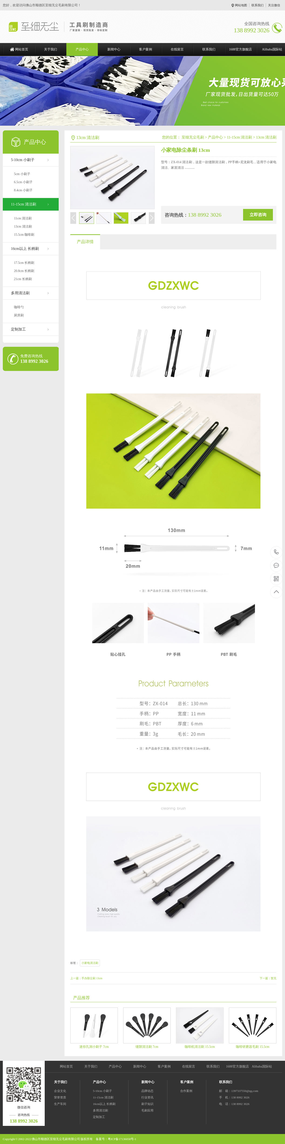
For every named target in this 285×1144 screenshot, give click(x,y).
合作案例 (186, 1091)
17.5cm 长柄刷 (24, 263)
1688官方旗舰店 (240, 49)
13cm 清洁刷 (23, 226)
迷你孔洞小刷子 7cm (94, 1046)
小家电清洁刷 (89, 963)
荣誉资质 (60, 1097)
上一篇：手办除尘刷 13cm (86, 978)
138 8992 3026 (276, 552)
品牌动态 (147, 1091)
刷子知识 (147, 1104)
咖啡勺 (19, 307)
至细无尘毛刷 (193, 137)
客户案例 (145, 49)
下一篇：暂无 (268, 978)
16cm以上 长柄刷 (25, 249)
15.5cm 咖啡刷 (24, 234)
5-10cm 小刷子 (22, 160)
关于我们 (50, 49)
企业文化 (60, 1091)
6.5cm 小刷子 (23, 182)
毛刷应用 (147, 1110)
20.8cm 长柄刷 (24, 271)
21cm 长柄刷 (23, 279)
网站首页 (21, 49)
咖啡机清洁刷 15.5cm (200, 1046)
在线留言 (177, 49)
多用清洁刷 (20, 293)
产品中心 (82, 49)
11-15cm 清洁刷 (23, 204)
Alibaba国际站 (262, 1066)
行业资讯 (147, 1097)
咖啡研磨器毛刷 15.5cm (252, 1046)
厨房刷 (19, 315)
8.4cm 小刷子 (23, 190)
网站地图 (241, 5)
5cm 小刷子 (22, 174)
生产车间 (60, 1104)
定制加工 (18, 329)
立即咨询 (258, 214)
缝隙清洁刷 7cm (147, 1046)
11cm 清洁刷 (23, 218)
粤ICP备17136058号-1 (122, 1139)
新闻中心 (113, 49)
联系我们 (257, 5)
